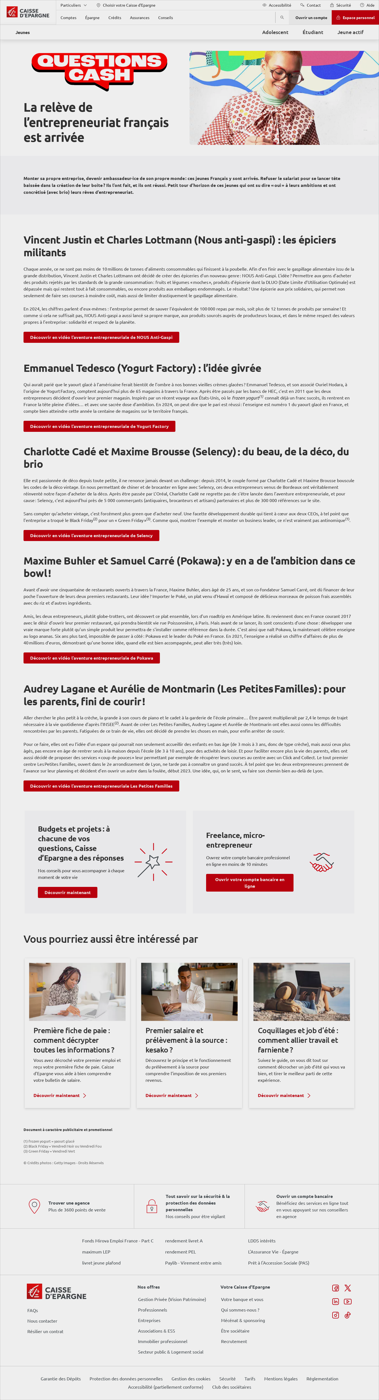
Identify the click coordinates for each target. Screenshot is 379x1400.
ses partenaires (191, 653)
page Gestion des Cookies (162, 746)
